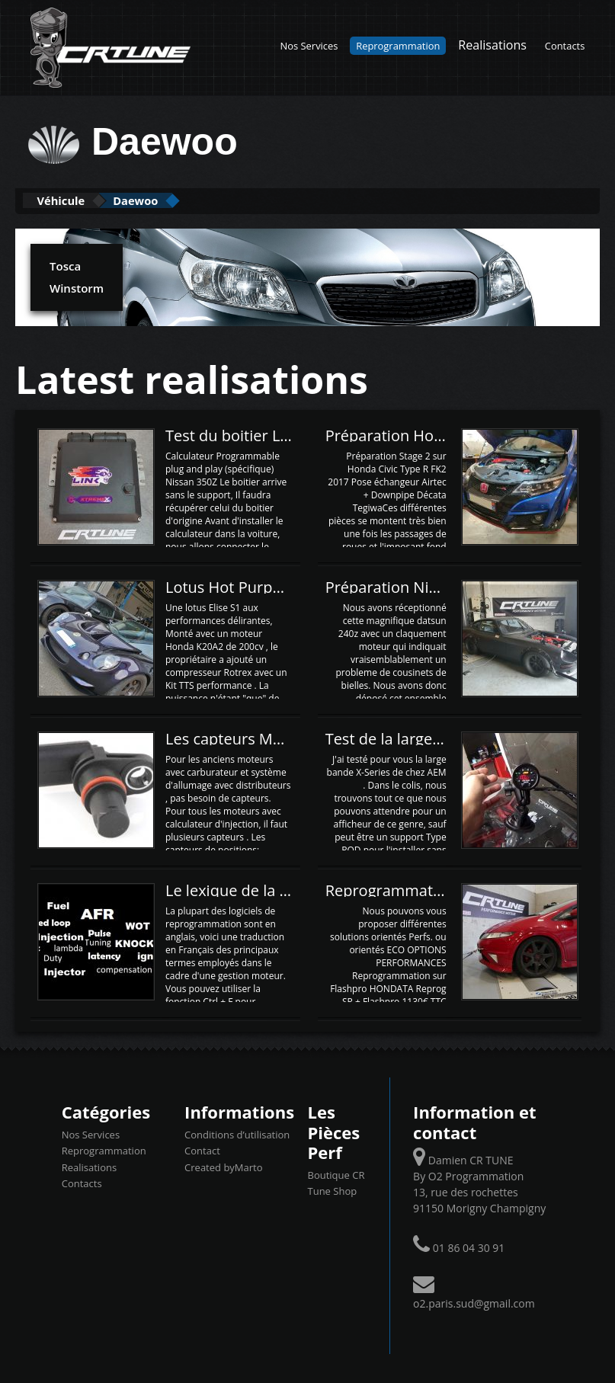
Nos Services (309, 46)
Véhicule (73, 200)
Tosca (65, 264)
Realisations (492, 45)
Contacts (565, 46)
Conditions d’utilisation (237, 1133)
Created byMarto (223, 1166)
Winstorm (75, 286)
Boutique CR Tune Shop (336, 1182)
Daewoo (173, 200)
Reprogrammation (398, 46)
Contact (202, 1150)
